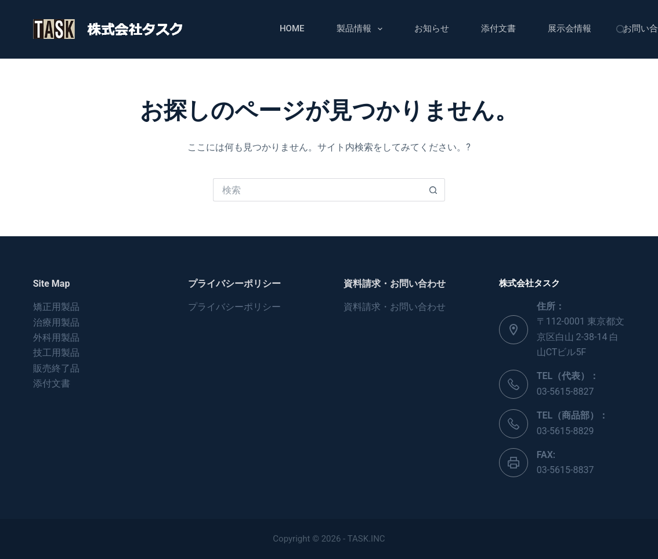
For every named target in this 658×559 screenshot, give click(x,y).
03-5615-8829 (565, 431)
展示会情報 (569, 28)
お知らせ (431, 28)
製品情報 (362, 29)
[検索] (620, 29)
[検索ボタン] (433, 189)
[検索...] (317, 189)
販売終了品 (56, 368)
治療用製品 (56, 322)
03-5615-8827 (565, 391)
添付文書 (498, 28)
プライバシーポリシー (234, 306)
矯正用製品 (56, 306)
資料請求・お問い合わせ (395, 306)
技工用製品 (56, 352)
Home (292, 28)
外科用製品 (56, 337)
